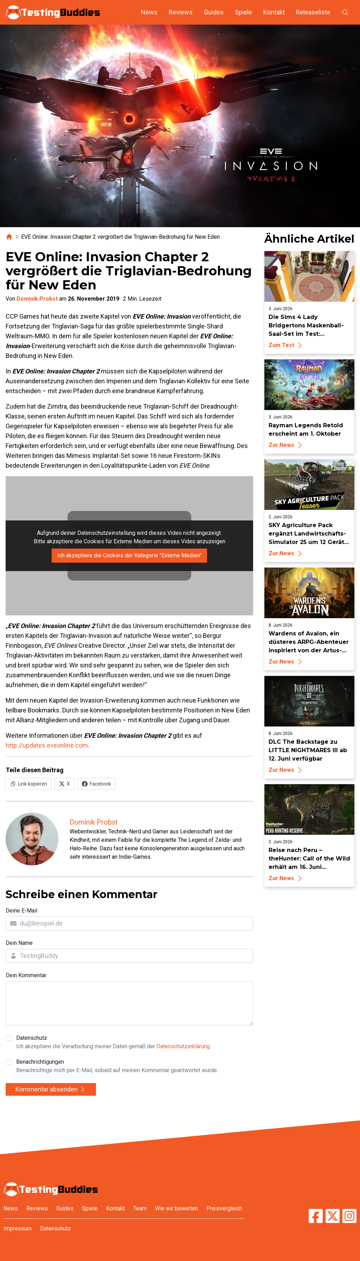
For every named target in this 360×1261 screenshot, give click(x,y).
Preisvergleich (224, 1208)
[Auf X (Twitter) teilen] (64, 784)
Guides (214, 12)
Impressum (18, 1228)
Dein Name (19, 943)
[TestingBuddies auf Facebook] (316, 1216)
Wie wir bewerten (176, 1208)
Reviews (181, 12)
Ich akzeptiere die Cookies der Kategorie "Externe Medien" (129, 555)
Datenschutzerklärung (183, 1046)
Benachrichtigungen (117, 1066)
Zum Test (286, 345)
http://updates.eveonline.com (47, 745)
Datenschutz (113, 1043)
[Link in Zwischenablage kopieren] (29, 784)
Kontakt (274, 12)
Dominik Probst (37, 298)
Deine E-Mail (21, 910)
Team (140, 1208)
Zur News (286, 445)
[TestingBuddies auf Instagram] (349, 1216)
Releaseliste (313, 12)
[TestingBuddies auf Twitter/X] (333, 1216)
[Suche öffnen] (345, 12)
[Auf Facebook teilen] (96, 784)
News (149, 12)
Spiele (243, 12)
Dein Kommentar (26, 975)
